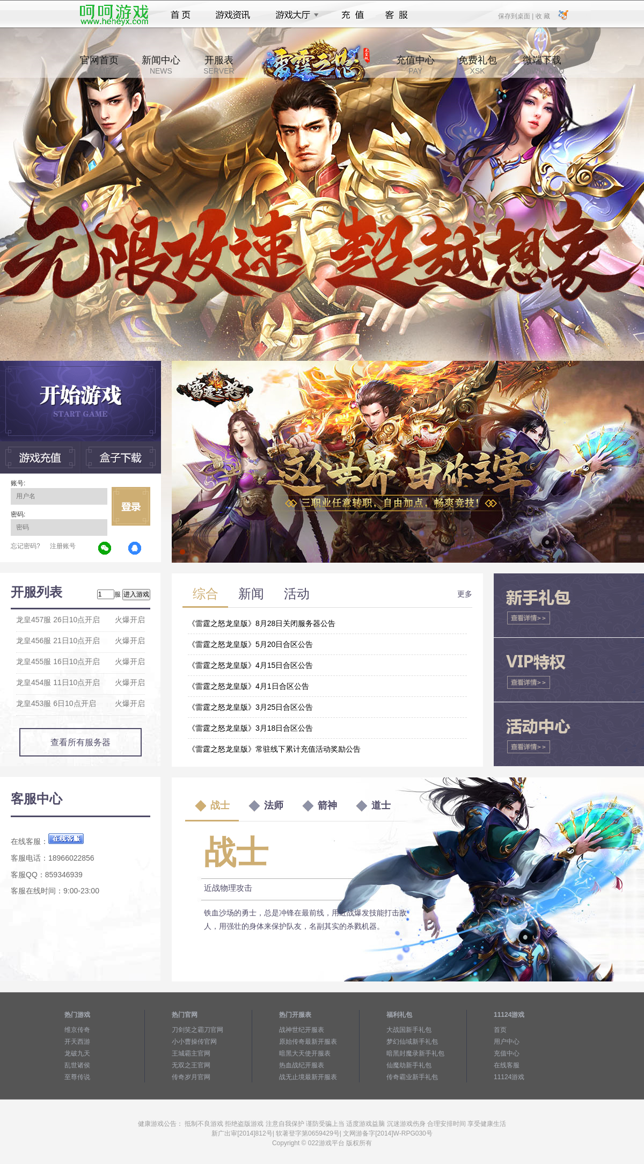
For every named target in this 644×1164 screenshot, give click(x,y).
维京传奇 (77, 1030)
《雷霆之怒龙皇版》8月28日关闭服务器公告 (261, 623)
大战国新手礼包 (408, 1030)
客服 (397, 15)
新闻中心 (161, 65)
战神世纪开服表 (301, 1030)
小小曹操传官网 (194, 1041)
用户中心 (506, 1041)
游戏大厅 (294, 15)
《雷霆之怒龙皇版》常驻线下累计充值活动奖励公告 (274, 749)
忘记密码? (25, 546)
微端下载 (542, 65)
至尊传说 (77, 1077)
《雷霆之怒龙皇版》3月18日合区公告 (250, 728)
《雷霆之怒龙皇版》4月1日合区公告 (248, 686)
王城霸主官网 (191, 1053)
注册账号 (63, 546)
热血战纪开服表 (301, 1065)
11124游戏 (509, 1077)
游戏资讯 (233, 15)
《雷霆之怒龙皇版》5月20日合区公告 (250, 644)
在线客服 (506, 1065)
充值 (352, 15)
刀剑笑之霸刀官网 (197, 1030)
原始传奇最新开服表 (308, 1041)
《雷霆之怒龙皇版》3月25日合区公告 (250, 707)
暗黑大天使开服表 (305, 1053)
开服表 (218, 65)
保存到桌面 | (516, 15)
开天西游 (77, 1041)
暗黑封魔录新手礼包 (415, 1053)
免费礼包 (477, 65)
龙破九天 (77, 1053)
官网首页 (99, 65)
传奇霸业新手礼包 (412, 1077)
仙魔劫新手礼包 (408, 1065)
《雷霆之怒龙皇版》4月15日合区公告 (250, 665)
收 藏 (542, 15)
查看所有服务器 (80, 742)
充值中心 (415, 65)
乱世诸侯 (77, 1065)
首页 (180, 15)
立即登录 (131, 506)
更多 (464, 594)
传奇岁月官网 (191, 1077)
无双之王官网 (191, 1065)
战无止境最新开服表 (308, 1077)
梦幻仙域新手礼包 (412, 1041)
